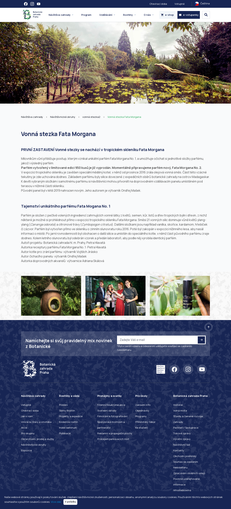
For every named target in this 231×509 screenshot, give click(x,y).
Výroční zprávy (182, 439)
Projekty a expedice (70, 416)
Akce (24, 427)
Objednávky (142, 410)
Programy (141, 416)
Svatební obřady (106, 410)
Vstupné (179, 4)
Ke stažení (141, 427)
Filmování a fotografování (112, 416)
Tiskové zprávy (182, 433)
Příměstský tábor (145, 422)
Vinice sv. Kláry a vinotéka (36, 422)
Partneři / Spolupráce (185, 427)
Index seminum (68, 427)
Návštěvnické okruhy (62, 117)
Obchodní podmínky (184, 456)
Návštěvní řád (181, 444)
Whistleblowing (182, 490)
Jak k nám (27, 416)
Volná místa (180, 410)
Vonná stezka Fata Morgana (124, 117)
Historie (178, 405)
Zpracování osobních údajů (189, 473)
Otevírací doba (158, 4)
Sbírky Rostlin (67, 410)
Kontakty (178, 450)
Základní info (142, 405)
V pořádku (70, 501)
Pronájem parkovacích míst (113, 439)
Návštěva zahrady (32, 117)
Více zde (56, 501)
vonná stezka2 (91, 117)
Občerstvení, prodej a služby (37, 439)
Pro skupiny (28, 433)
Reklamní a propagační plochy (114, 433)
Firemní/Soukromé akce (111, 405)
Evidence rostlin (68, 422)
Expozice (26, 450)
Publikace (64, 433)
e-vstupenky (189, 15)
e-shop (167, 15)
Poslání (63, 405)
